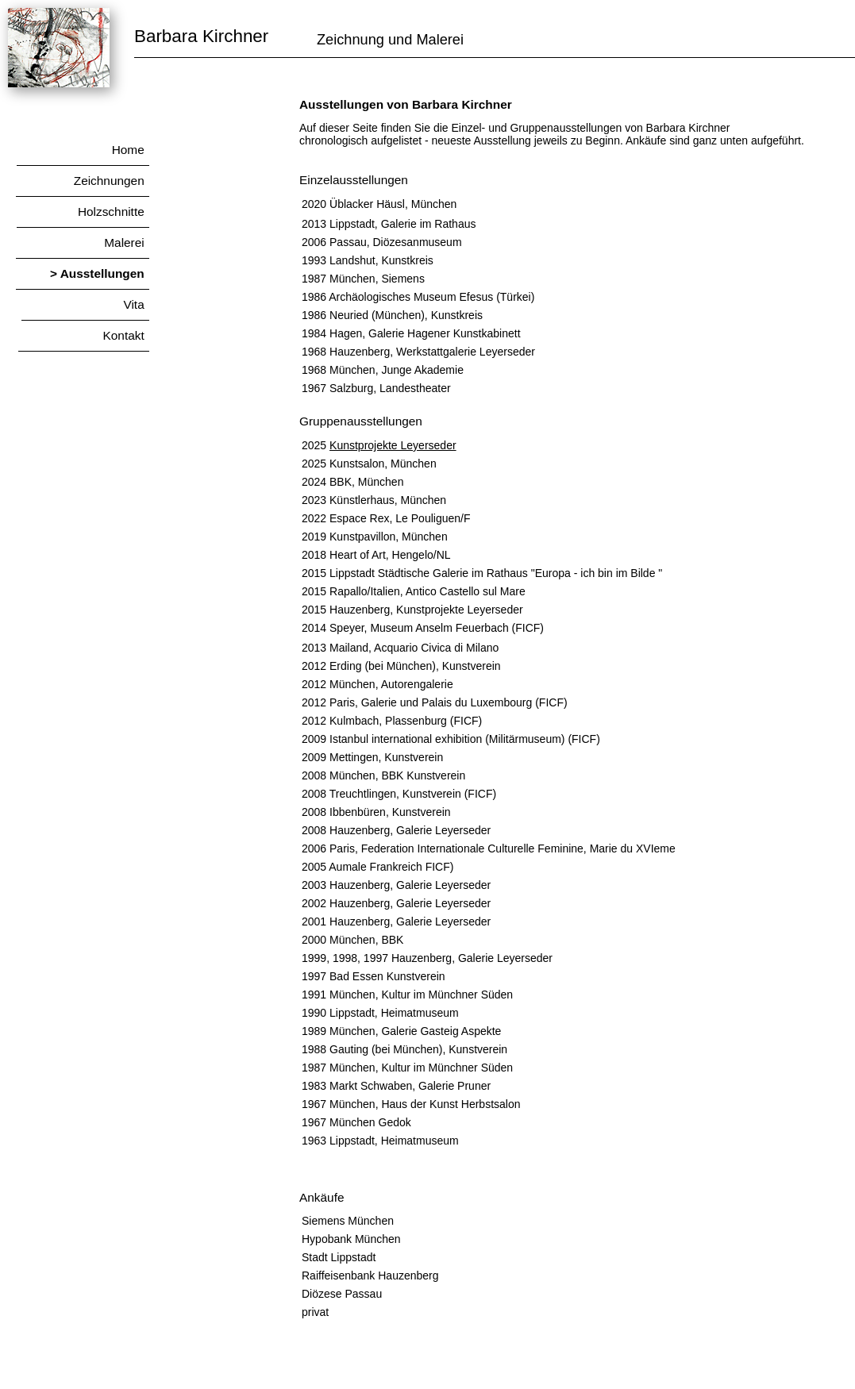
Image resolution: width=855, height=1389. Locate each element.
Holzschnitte (82, 211)
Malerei (82, 242)
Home (82, 149)
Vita (84, 304)
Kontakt (83, 335)
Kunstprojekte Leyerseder (392, 445)
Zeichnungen (78, 180)
